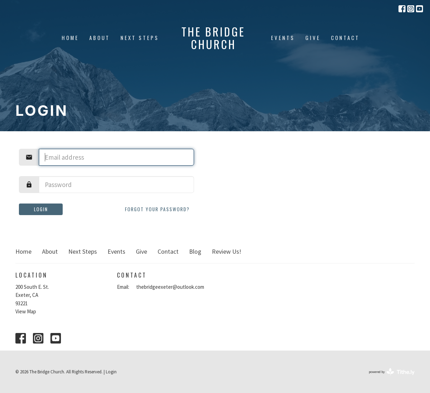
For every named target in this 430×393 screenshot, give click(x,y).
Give (312, 37)
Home (70, 37)
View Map (25, 311)
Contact (345, 37)
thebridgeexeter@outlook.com (170, 287)
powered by (392, 372)
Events (283, 37)
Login (41, 209)
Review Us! (226, 251)
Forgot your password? (157, 209)
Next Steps (139, 37)
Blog (195, 251)
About (99, 37)
